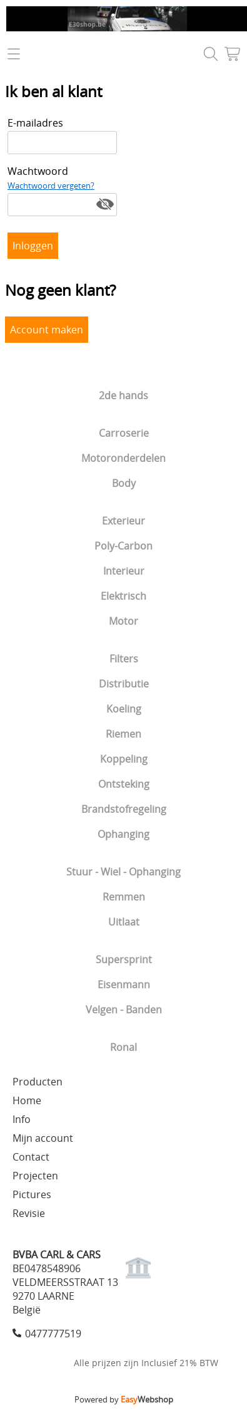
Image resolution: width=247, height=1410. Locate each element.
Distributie (124, 684)
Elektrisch (123, 596)
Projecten (35, 1176)
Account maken (46, 330)
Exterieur (123, 521)
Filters (123, 659)
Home (27, 1100)
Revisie (29, 1213)
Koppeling (124, 759)
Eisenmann (124, 984)
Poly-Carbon (123, 546)
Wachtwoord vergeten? (51, 185)
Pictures (32, 1194)
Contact (31, 1157)
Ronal (123, 1047)
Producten (38, 1082)
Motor (123, 621)
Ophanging (123, 834)
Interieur (123, 571)
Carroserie (124, 433)
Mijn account (43, 1138)
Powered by (123, 1399)
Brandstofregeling (123, 809)
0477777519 (53, 1333)
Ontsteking (123, 784)
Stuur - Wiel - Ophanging (123, 872)
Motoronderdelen (123, 458)
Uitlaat (123, 922)
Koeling (123, 709)
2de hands (123, 395)
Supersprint (124, 959)
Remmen (124, 897)
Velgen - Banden (124, 1009)
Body (124, 483)
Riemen (123, 734)
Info (22, 1119)
